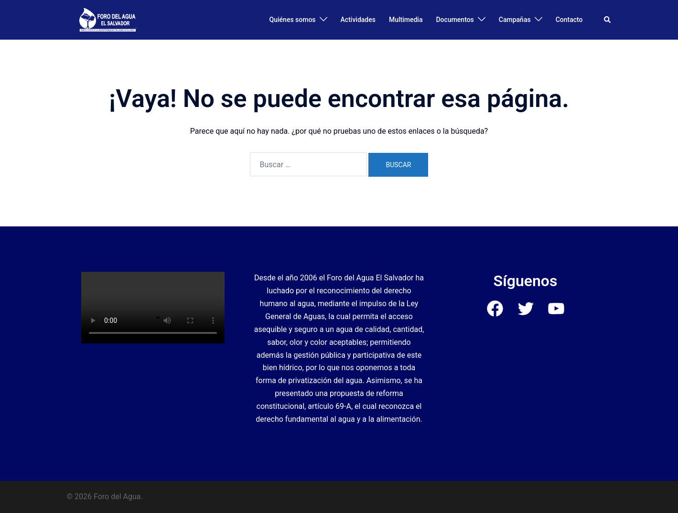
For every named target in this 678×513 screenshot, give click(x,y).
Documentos (455, 19)
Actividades (358, 19)
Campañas (515, 19)
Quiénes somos (292, 19)
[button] (608, 19)
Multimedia (406, 19)
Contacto (569, 19)
